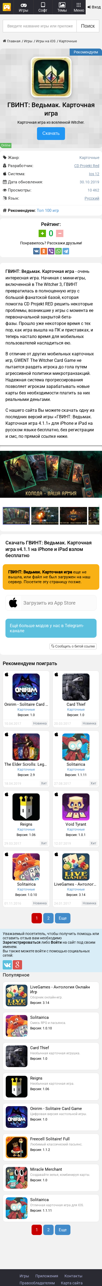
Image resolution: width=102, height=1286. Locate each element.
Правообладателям (37, 1283)
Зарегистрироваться (22, 942)
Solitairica (76, 764)
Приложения (46, 1276)
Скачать (51, 133)
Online (5, 145)
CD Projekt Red (86, 166)
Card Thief (76, 704)
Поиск (88, 26)
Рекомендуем (86, 52)
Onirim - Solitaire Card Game (27, 704)
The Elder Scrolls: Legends (27, 764)
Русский (92, 198)
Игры (24, 1276)
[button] (97, 450)
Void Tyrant (76, 824)
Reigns (26, 824)
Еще (63, 918)
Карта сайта (72, 1283)
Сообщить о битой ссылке (73, 646)
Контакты (73, 1276)
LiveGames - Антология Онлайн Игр (76, 884)
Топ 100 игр (48, 210)
